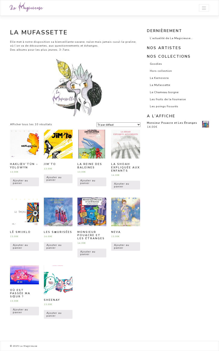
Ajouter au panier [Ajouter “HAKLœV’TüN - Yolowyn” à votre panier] (20, 182)
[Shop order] (118, 124)
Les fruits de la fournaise (168, 99)
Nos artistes (164, 48)
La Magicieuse (26, 8)
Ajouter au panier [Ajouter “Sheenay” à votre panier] (54, 314)
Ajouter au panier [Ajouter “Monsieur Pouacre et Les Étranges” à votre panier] (87, 253)
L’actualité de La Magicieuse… (171, 38)
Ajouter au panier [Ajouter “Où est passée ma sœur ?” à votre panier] (20, 311)
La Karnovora (159, 78)
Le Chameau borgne (164, 92)
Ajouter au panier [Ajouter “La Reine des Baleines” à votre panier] (87, 182)
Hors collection (161, 71)
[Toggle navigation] (204, 8)
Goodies (156, 64)
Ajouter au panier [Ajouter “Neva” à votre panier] (121, 246)
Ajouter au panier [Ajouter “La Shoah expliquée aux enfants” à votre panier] (121, 185)
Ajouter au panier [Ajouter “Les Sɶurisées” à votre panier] (54, 246)
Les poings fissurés (164, 106)
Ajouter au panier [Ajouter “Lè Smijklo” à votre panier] (20, 246)
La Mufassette (160, 85)
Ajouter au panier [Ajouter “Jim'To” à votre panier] (54, 178)
